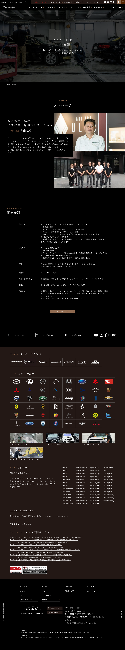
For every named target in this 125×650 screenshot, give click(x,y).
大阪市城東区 (81, 477)
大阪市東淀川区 (81, 468)
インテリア (23, 595)
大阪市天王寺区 (95, 474)
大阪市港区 (80, 485)
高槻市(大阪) (94, 498)
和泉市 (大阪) (108, 479)
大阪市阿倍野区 (67, 489)
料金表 (52, 2)
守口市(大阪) (94, 501)
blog (112, 335)
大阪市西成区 (81, 498)
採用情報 (44, 599)
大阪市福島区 (67, 498)
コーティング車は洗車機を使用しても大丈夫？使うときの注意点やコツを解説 (37, 547)
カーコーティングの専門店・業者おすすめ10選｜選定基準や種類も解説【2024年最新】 (40, 560)
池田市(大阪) (94, 489)
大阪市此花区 (81, 483)
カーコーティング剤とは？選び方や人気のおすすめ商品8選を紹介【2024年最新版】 (39, 542)
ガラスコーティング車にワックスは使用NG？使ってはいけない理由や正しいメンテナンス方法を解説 (45, 537)
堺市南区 (65, 483)
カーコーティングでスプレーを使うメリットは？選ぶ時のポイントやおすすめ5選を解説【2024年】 (45, 550)
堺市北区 (65, 485)
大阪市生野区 (81, 474)
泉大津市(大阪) (95, 494)
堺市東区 (65, 474)
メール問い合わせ (48, 335)
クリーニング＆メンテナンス (27, 599)
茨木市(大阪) (108, 489)
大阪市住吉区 (94, 468)
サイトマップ (90, 587)
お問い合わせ (55, 612)
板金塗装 (44, 587)
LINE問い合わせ (76, 335)
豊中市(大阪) (94, 485)
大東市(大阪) (108, 477)
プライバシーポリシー (93, 591)
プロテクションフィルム (20, 524)
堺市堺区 (65, 468)
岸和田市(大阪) (95, 483)
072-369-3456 (19, 335)
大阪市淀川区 (94, 479)
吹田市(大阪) (94, 492)
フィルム (22, 591)
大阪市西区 (80, 494)
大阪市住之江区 (81, 503)
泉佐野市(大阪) (109, 494)
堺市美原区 (66, 479)
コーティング (23, 587)
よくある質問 (68, 2)
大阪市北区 (80, 479)
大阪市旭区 (66, 492)
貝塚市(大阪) (94, 503)
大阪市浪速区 (81, 492)
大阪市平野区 (81, 470)
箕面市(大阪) (108, 483)
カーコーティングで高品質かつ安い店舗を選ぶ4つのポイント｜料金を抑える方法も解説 (41, 555)
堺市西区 (65, 477)
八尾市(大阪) (108, 492)
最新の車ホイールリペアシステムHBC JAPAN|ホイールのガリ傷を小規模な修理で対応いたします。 (56, 632)
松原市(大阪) (108, 474)
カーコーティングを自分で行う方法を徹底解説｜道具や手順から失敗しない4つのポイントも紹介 (44, 540)
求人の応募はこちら (65, 311)
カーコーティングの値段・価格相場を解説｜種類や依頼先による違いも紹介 (36, 557)
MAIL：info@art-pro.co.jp (75, 611)
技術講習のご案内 (79, 2)
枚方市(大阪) (108, 485)
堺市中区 (65, 470)
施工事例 (59, 2)
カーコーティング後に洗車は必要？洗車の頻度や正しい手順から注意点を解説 (37, 552)
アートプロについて (47, 595)
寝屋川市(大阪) (109, 501)
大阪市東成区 (67, 501)
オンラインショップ (94, 2)
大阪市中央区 (67, 494)
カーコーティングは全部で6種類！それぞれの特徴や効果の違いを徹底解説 (36, 545)
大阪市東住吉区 (67, 503)
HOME (8, 84)
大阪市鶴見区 (94, 477)
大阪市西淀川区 (81, 501)
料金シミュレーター (41, 2)
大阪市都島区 (81, 489)
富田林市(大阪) (109, 498)
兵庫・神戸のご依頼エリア (21, 511)
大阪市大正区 (94, 470)
